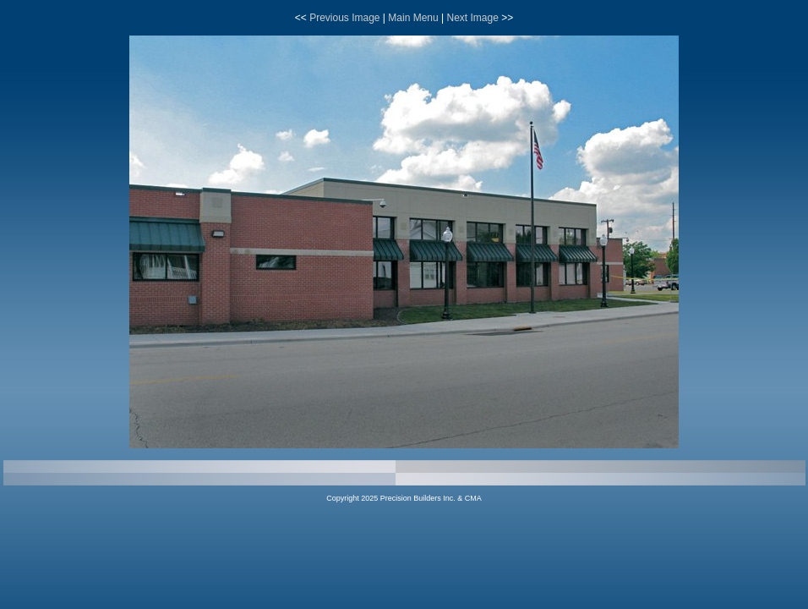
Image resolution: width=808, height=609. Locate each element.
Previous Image (344, 18)
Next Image (472, 18)
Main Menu (413, 18)
